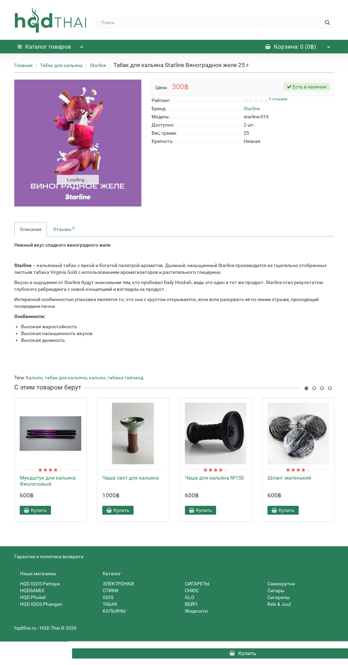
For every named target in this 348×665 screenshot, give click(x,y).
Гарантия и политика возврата (49, 556)
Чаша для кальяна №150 (214, 478)
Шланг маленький (289, 478)
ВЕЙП (188, 604)
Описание (30, 229)
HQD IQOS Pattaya (37, 583)
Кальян (34, 377)
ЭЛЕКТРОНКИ (115, 583)
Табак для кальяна (61, 65)
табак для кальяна (66, 377)
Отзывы (63, 229)
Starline (98, 65)
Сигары (273, 590)
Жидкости (193, 611)
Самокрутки (278, 583)
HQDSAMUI (29, 590)
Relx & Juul (276, 604)
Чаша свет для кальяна (130, 478)
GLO (186, 597)
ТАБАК (107, 604)
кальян (97, 377)
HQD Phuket (30, 597)
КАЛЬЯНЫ (111, 611)
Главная (23, 65)
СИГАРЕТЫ (194, 583)
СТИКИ (107, 590)
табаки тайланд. (125, 377)
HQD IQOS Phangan (38, 604)
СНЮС (189, 590)
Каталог (50, 45)
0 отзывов (278, 99)
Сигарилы (276, 597)
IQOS (105, 597)
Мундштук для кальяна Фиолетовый (47, 481)
